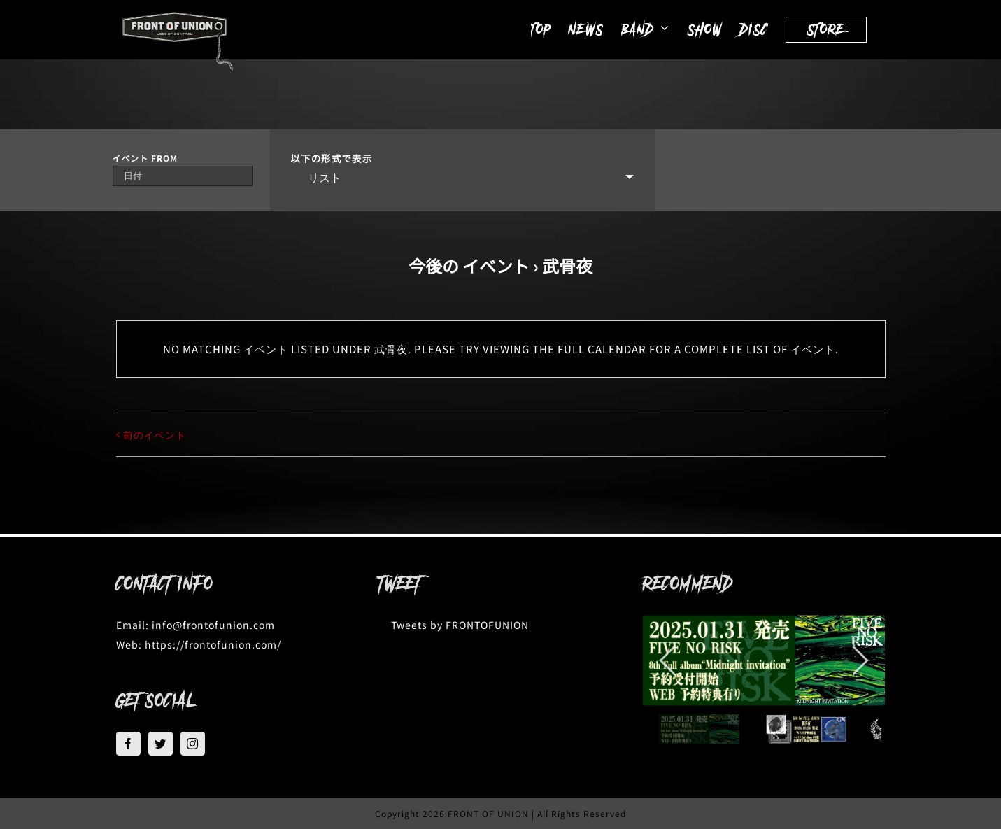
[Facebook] (128, 744)
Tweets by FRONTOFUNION (460, 625)
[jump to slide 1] (699, 729)
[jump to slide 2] (806, 729)
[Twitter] (160, 744)
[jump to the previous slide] (667, 660)
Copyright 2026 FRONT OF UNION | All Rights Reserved (500, 813)
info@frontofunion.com (213, 625)
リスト (316, 177)
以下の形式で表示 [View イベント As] (332, 159)
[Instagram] (192, 744)
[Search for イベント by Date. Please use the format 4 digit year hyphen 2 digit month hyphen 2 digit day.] (183, 176)
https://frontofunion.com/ (213, 644)
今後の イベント (469, 265)
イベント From (145, 158)
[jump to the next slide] (860, 660)
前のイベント (154, 434)
